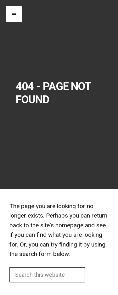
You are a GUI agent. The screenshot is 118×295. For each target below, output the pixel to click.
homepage (69, 225)
